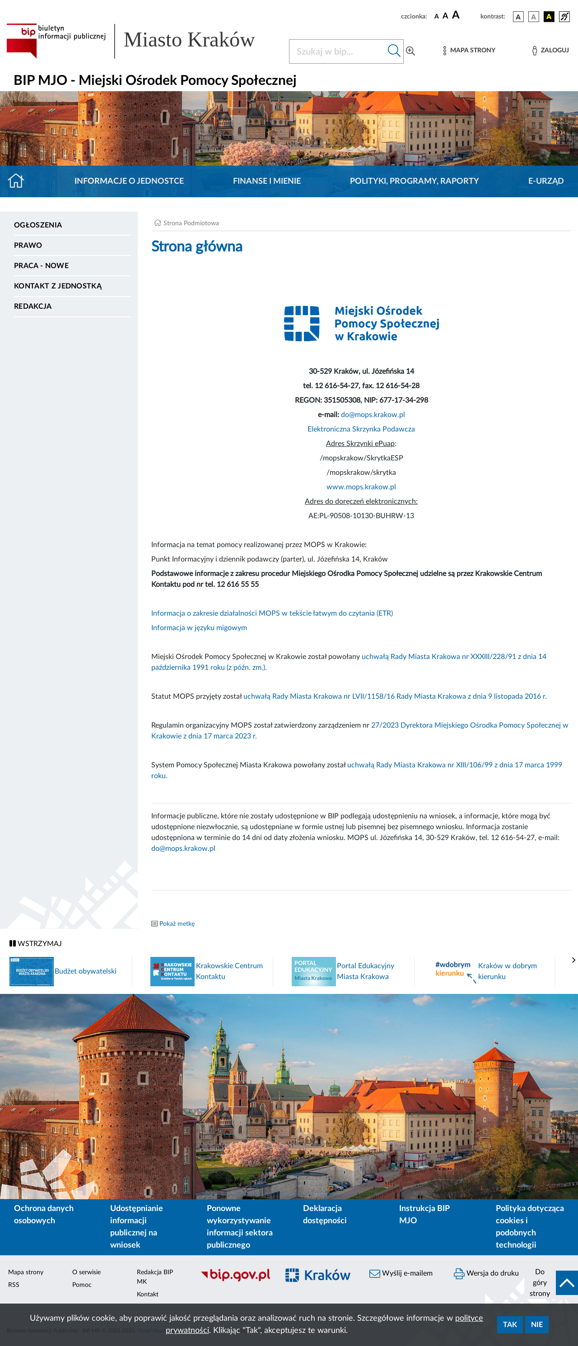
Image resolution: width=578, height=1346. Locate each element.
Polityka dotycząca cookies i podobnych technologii (530, 1227)
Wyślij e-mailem (401, 1273)
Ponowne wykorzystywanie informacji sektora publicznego (240, 1227)
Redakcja (33, 306)
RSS (13, 1285)
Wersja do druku (486, 1273)
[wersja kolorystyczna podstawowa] (518, 16)
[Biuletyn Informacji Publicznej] (235, 1280)
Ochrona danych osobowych (44, 1215)
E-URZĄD (546, 181)
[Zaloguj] (550, 51)
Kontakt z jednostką (58, 286)
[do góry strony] (551, 1283)
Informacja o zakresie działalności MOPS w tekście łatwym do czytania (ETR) (272, 613)
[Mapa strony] (469, 51)
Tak (510, 1324)
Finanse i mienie (267, 181)
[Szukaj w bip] (394, 51)
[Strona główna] (20, 181)
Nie (537, 1324)
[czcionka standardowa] (437, 16)
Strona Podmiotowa (191, 223)
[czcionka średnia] (445, 16)
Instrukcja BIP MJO (424, 1215)
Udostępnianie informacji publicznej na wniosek (136, 1227)
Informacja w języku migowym (199, 627)
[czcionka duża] (465, 15)
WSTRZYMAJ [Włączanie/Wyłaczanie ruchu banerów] (35, 943)
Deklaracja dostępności (325, 1215)
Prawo (28, 245)
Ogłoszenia (38, 225)
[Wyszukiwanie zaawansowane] (410, 51)
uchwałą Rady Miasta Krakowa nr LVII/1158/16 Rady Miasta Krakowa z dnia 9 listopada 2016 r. (395, 696)
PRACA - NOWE (41, 265)
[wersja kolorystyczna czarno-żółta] (549, 16)
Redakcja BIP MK (155, 1277)
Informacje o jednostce (129, 181)
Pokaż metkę (177, 924)
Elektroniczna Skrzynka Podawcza (361, 429)
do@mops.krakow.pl (373, 414)
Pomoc (82, 1285)
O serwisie (86, 1272)
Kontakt (147, 1294)
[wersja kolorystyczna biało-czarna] (534, 16)
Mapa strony (25, 1272)
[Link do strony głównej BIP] (142, 41)
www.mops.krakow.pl (361, 487)
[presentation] (573, 960)
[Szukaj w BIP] (337, 51)
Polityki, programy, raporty (414, 181)
